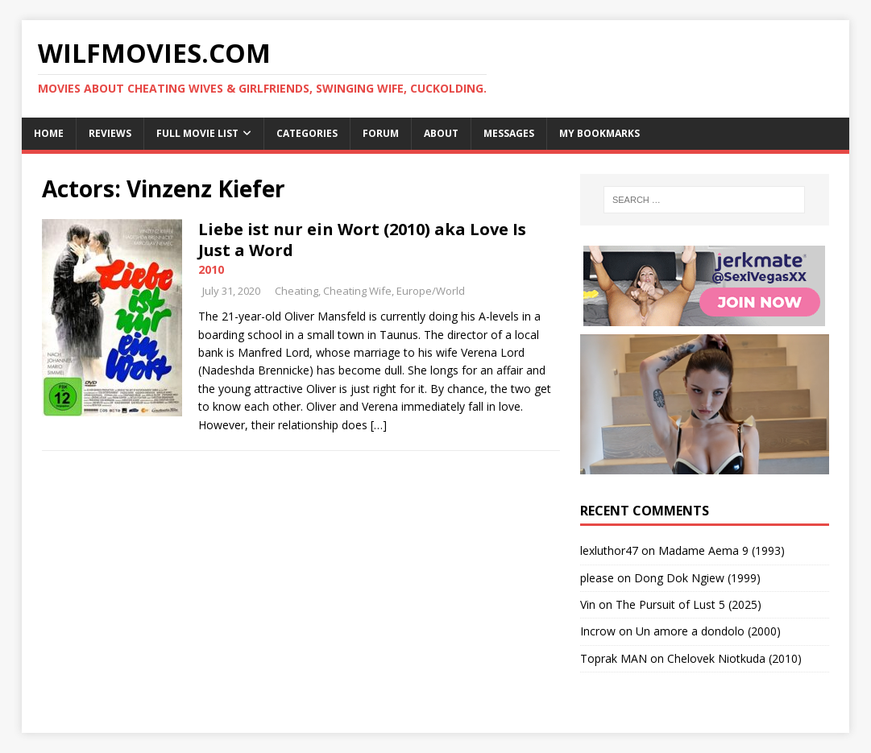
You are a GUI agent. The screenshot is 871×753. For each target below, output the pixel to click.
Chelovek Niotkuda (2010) (734, 658)
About (441, 133)
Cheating (296, 290)
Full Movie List (197, 133)
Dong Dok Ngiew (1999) (697, 577)
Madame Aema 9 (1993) (721, 550)
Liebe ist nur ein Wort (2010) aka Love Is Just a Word (362, 239)
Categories (307, 133)
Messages (508, 133)
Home (49, 133)
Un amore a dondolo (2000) (708, 631)
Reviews (110, 133)
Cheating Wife (357, 290)
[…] (379, 424)
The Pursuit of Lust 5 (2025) (688, 604)
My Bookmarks (599, 133)
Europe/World (430, 290)
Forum (381, 133)
